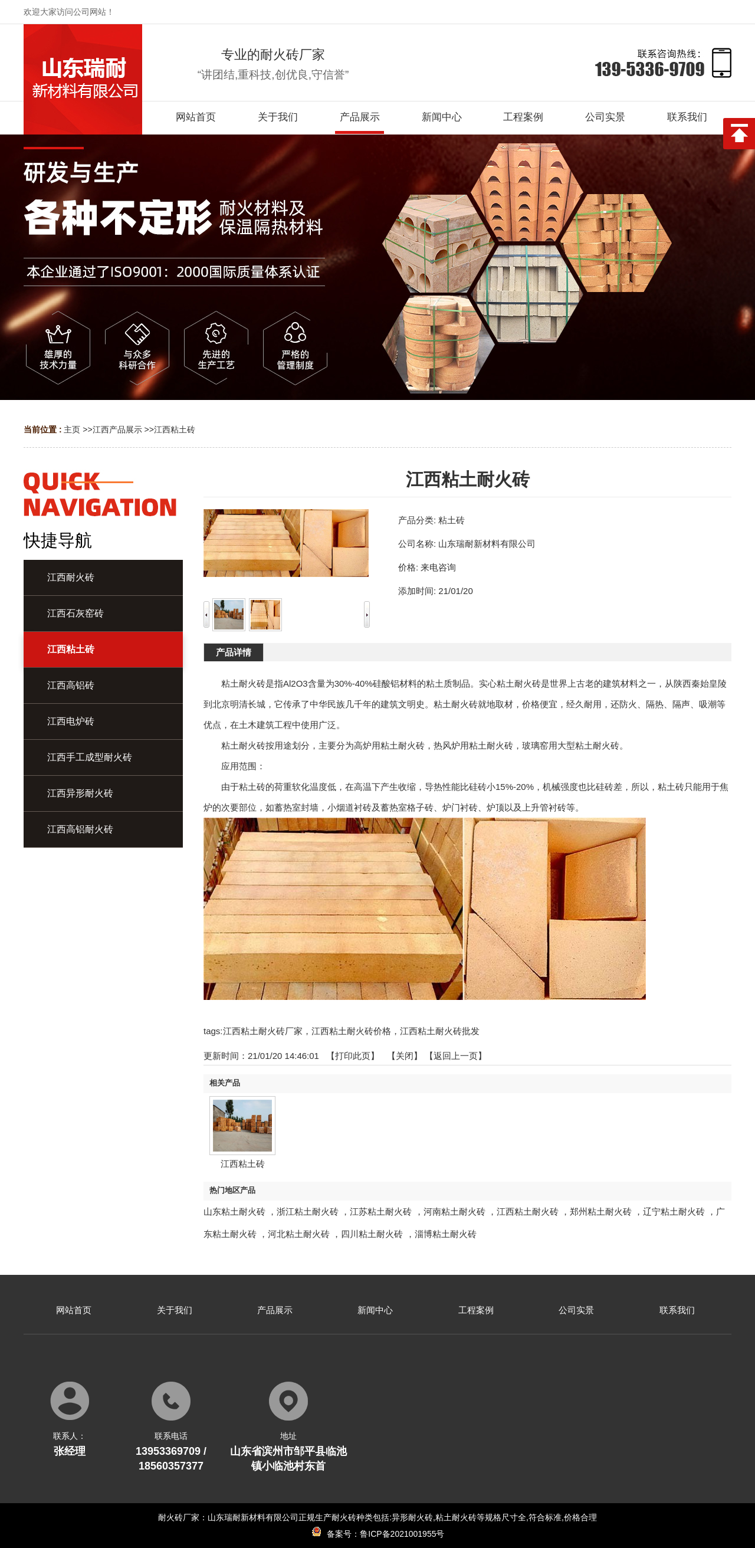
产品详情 (233, 652)
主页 (72, 429)
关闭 (404, 1056)
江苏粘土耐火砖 (381, 1211)
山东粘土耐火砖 (234, 1211)
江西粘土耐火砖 (528, 1211)
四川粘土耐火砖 (372, 1234)
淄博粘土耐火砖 (446, 1234)
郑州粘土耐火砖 (601, 1211)
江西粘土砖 (174, 429)
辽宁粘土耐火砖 (674, 1211)
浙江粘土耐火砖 (308, 1211)
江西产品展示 (117, 429)
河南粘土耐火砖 (454, 1211)
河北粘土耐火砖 (299, 1234)
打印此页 (352, 1056)
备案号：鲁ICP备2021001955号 (378, 1534)
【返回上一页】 (456, 1056)
